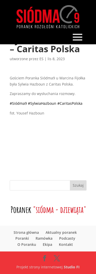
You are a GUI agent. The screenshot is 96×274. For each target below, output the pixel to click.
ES (41, 58)
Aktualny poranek (61, 232)
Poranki (22, 238)
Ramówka (44, 238)
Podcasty (67, 238)
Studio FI (72, 267)
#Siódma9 (18, 103)
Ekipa (47, 244)
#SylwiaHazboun (42, 103)
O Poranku (26, 244)
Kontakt (66, 244)
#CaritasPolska (69, 103)
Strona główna (26, 232)
